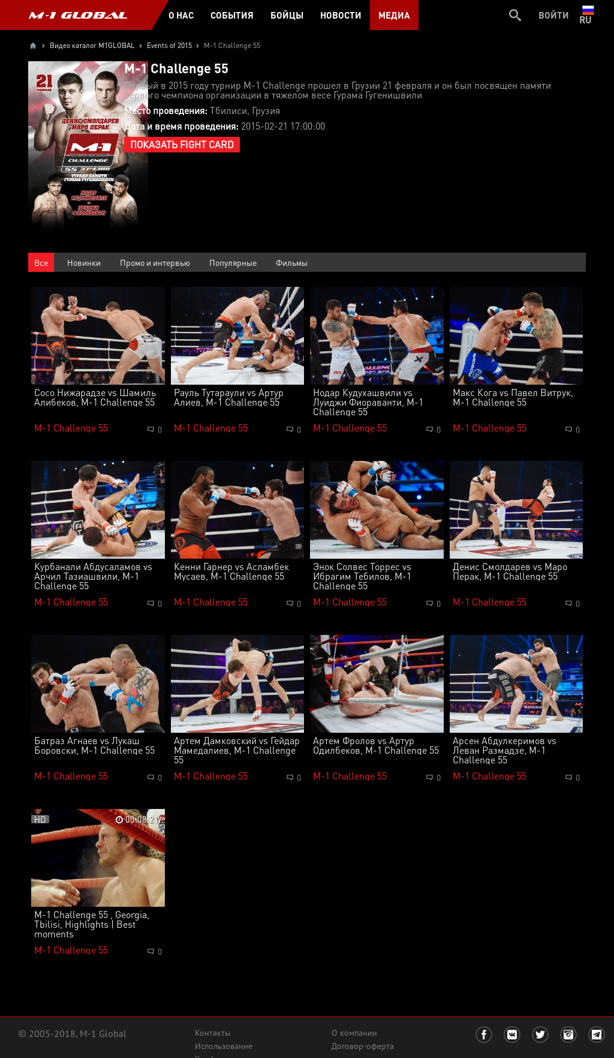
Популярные (233, 262)
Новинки (84, 262)
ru (588, 15)
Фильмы (292, 262)
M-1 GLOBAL (78, 15)
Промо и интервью (155, 262)
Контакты (212, 1032)
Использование (223, 1046)
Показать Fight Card (182, 144)
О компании (354, 1032)
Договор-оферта (363, 1046)
